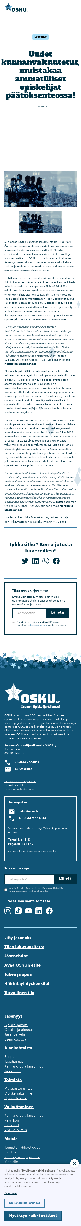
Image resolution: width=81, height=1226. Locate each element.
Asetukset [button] (10, 1193)
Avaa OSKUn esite (22, 965)
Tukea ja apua (18, 975)
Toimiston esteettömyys (19, 789)
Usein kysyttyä (15, 1039)
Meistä (11, 1139)
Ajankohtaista (18, 1048)
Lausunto (40, 36)
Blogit (9, 1057)
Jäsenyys (13, 1016)
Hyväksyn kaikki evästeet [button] (33, 1216)
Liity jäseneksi (18, 938)
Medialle (11, 1162)
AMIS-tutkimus (15, 1130)
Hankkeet (11, 1125)
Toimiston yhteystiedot (22, 1147)
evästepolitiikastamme (18, 1186)
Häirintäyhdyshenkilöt (26, 984)
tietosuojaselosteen (37, 625)
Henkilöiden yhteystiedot (20, 781)
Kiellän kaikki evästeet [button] (24, 1203)
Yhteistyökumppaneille (22, 1157)
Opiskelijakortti (16, 1025)
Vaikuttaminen (19, 1107)
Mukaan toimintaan (19, 1088)
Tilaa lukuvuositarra (24, 947)
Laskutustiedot (13, 785)
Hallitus (10, 1152)
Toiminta (13, 1080)
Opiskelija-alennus (18, 1030)
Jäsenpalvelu (14, 1034)
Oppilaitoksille (15, 1098)
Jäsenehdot (16, 956)
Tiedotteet (12, 1071)
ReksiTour (11, 1120)
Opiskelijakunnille (18, 1093)
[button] (74, 1163)
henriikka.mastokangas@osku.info (26, 521)
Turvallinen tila (19, 993)
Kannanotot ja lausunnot (23, 1066)
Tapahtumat (13, 1061)
